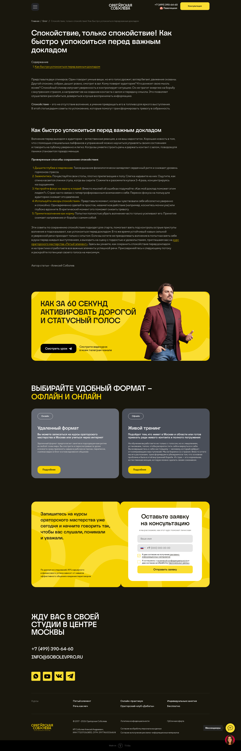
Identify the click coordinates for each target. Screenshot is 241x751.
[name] (165, 539)
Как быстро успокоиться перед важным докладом (67, 66)
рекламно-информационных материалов (161, 555)
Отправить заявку (165, 569)
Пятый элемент (82, 701)
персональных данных (179, 563)
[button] (194, 6)
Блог (45, 21)
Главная (35, 21)
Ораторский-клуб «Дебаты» (137, 706)
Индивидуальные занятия (182, 701)
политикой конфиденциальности (172, 560)
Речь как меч (80, 706)
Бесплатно (173, 706)
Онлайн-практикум (131, 701)
